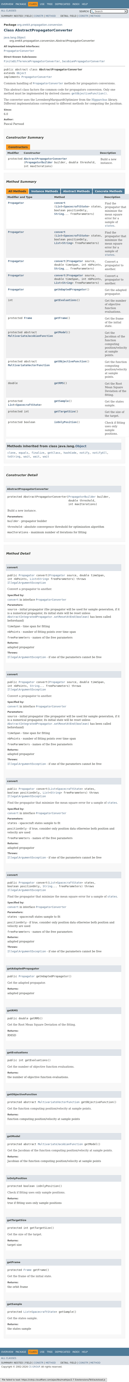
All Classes (8, 10)
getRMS (59, 383)
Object (21, 73)
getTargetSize (64, 411)
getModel (60, 332)
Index (76, 4)
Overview (7, 4)
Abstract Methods (76, 191)
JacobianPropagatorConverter (83, 61)
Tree (50, 4)
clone (11, 452)
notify (84, 452)
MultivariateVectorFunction (29, 365)
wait (26, 456)
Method (51, 16)
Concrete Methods (108, 191)
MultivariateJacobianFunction (30, 335)
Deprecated (62, 4)
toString (13, 456)
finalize (37, 452)
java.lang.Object (14, 37)
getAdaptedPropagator (70, 289)
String (59, 213)
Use (42, 4)
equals (23, 452)
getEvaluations (65, 300)
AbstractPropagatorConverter (45, 158)
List (59, 206)
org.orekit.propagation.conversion (39, 24)
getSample (61, 400)
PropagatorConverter (19, 50)
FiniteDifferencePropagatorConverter (32, 61)
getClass (54, 452)
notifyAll (99, 452)
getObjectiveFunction (70, 361)
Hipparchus (99, 99)
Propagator (16, 202)
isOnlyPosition (65, 422)
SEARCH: (84, 11)
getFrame (60, 318)
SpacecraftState (76, 206)
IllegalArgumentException (26, 582)
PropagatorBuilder (39, 162)
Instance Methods (44, 191)
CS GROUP (34, 1366)
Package (21, 4)
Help (85, 4)
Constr (38, 16)
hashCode (70, 452)
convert (59, 202)
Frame (28, 318)
